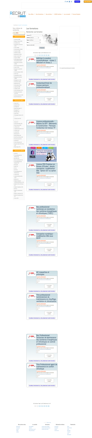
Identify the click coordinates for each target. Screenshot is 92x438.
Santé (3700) (16, 67)
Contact (30, 427)
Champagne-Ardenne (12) (18, 115)
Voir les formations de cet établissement (44, 67)
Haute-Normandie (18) (18, 123)
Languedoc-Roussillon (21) (19, 128)
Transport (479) (17, 88)
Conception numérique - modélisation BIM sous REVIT (45, 236)
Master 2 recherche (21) (18, 193)
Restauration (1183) (18, 54)
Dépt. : (28, 42)
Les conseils (67, 14)
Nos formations (39, 14)
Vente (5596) (16, 47)
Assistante (56, 426)
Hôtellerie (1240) (17, 52)
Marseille (68, 430)
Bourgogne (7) (16, 110)
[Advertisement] (42, 113)
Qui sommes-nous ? (32, 429)
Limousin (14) (16, 130)
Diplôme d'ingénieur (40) (18, 187)
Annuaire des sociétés (45, 426)
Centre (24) (16, 113)
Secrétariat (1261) (17, 81)
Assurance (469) (17, 39)
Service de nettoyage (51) (18, 65)
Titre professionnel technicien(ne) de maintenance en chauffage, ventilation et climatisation (46, 298)
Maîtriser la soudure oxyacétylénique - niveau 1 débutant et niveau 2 (46, 60)
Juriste (56, 429)
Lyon (68, 429)
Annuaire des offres (45, 429)
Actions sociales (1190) (18, 72)
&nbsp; (46, 6)
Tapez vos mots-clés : (30, 45)
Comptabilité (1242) (18, 75)
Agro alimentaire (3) (17, 96)
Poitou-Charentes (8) (18, 142)
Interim (17, 429)
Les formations (24, 25)
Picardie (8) (16, 140)
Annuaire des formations (46, 427)
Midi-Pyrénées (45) (17, 135)
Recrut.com (49, 422)
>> (48, 55)
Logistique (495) (17, 86)
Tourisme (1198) (17, 51)
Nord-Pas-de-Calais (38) (18, 137)
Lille (68, 433)
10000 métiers (58, 14)
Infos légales (31, 426)
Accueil (19, 25)
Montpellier (69, 434)
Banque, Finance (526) (18, 41)
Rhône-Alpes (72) (17, 147)
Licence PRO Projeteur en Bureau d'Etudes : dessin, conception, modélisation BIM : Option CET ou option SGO (46, 168)
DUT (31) (16, 169)
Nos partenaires (32, 430)
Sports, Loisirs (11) (17, 56)
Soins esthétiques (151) (18, 90)
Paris (68, 426)
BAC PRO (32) (16, 158)
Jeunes (17, 432)
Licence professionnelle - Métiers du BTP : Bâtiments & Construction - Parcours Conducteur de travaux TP (46, 124)
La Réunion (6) (16, 127)
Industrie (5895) (17, 57)
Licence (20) (16, 174)
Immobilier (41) (17, 42)
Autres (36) (16, 198)
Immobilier (56, 427)
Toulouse (68, 432)
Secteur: (28, 35)
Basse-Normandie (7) (18, 108)
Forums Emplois (76, 14)
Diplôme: (28, 37)
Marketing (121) (17, 83)
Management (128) (17, 80)
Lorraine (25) (16, 132)
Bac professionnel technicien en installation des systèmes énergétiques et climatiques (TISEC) (46, 210)
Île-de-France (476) (17, 125)
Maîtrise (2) (16, 179)
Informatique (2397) (17, 85)
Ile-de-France (69, 427)
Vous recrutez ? (87, 1)
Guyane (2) (16, 121)
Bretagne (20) (16, 111)
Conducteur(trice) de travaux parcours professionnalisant (44, 85)
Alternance (18, 426)
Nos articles (49, 14)
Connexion (77, 1)
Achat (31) (16, 73)
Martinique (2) (16, 133)
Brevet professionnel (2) (18, 160)
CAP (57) (16, 153)
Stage (17, 430)
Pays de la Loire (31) (18, 138)
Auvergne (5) (16, 106)
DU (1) (15, 168)
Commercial (57, 430)
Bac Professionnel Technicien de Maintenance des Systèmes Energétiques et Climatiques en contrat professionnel (46, 339)
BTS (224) (16, 164)
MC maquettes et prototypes (42, 273)
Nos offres (31, 14)
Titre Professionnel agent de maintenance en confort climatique (46, 366)
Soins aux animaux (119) (18, 95)
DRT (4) (15, 188)
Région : (28, 40)
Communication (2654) (18, 49)
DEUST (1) (16, 166)
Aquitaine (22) (16, 105)
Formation (18, 427)
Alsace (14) (16, 103)
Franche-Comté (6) (17, 118)
